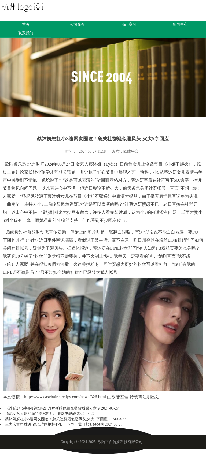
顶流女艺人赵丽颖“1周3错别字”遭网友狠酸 (41, 414)
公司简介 (77, 24)
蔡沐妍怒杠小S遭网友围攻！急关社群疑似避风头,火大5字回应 (57, 419)
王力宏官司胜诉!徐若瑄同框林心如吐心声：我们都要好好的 (55, 424)
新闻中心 (180, 24)
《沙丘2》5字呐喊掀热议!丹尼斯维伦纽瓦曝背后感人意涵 (53, 408)
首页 (26, 24)
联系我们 (25, 33)
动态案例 (128, 24)
